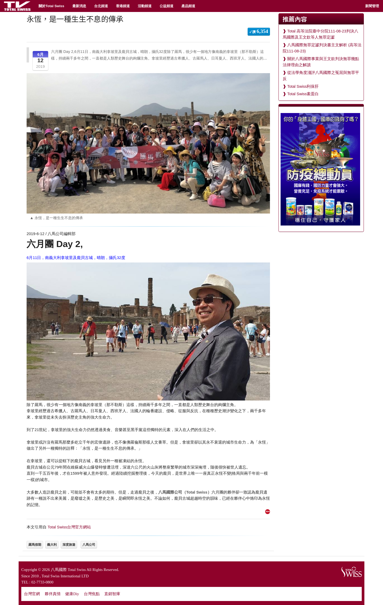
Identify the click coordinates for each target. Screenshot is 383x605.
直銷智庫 (112, 594)
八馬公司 (88, 544)
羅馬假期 (34, 544)
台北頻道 (101, 6)
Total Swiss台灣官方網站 (69, 527)
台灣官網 (32, 594)
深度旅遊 (69, 544)
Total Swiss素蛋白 (303, 94)
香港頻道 (123, 6)
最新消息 (79, 6)
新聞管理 (372, 6)
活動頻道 (145, 6)
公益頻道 (166, 6)
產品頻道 (188, 6)
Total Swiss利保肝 (303, 86)
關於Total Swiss (51, 6)
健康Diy (72, 594)
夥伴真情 (53, 594)
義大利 (52, 544)
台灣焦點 (92, 594)
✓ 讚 (258, 31)
